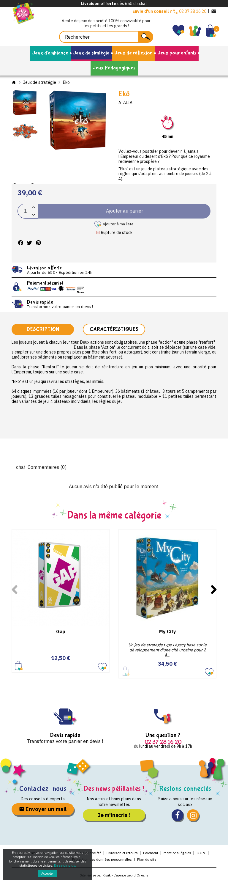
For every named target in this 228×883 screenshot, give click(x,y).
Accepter (47, 873)
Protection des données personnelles (102, 859)
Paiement (150, 853)
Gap (60, 632)
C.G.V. (201, 853)
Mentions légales (177, 853)
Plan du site (146, 859)
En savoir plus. (65, 865)
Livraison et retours (122, 853)
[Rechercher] (106, 37)
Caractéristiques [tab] (114, 329)
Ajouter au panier (19, 666)
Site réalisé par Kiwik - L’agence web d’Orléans (114, 875)
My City (167, 632)
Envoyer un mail (43, 809)
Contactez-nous (42, 789)
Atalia (125, 102)
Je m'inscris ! (114, 815)
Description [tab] (42, 329)
